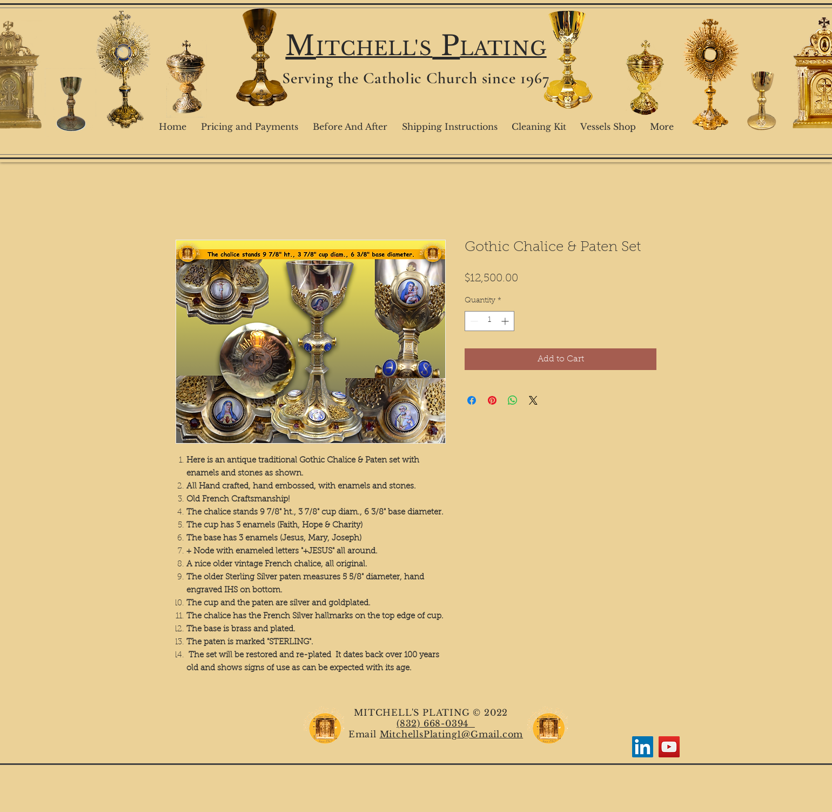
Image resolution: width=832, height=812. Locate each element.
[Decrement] (473, 321)
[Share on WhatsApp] (512, 400)
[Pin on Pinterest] (492, 400)
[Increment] (506, 321)
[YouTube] (669, 746)
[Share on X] (533, 400)
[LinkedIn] (642, 746)
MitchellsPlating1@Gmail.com (452, 734)
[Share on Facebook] (471, 400)
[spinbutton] (489, 321)
